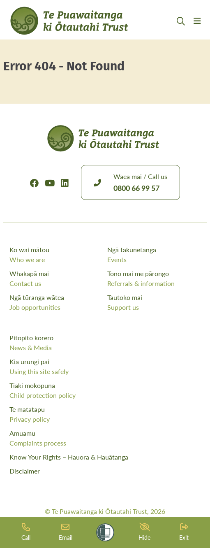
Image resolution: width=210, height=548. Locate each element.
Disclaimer (24, 471)
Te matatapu (105, 414)
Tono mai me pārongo (154, 278)
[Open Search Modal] (180, 31)
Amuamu (105, 438)
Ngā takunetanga (154, 255)
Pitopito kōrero (105, 343)
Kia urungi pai (105, 366)
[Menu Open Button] (197, 30)
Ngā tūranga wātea (56, 302)
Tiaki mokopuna (105, 390)
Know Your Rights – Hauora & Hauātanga (68, 457)
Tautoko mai (154, 302)
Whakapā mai (56, 278)
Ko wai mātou (56, 255)
